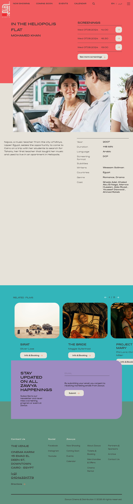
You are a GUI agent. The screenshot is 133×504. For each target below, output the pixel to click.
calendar (80, 3)
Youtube (52, 456)
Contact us (113, 459)
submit (74, 393)
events (63, 3)
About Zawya (94, 445)
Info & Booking (33, 355)
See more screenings (93, 56)
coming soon (44, 3)
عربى (120, 4)
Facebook (53, 445)
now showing (21, 3)
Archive (112, 454)
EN (113, 3)
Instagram (53, 450)
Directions (18, 484)
